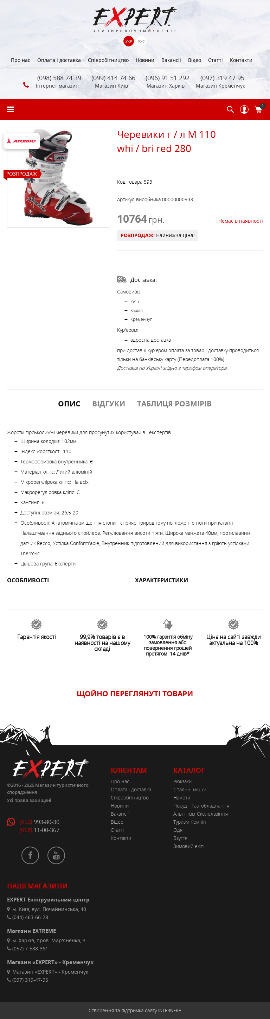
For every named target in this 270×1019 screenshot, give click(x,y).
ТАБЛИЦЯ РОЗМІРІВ (174, 404)
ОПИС (69, 404)
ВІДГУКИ (108, 404)
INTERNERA (169, 1010)
